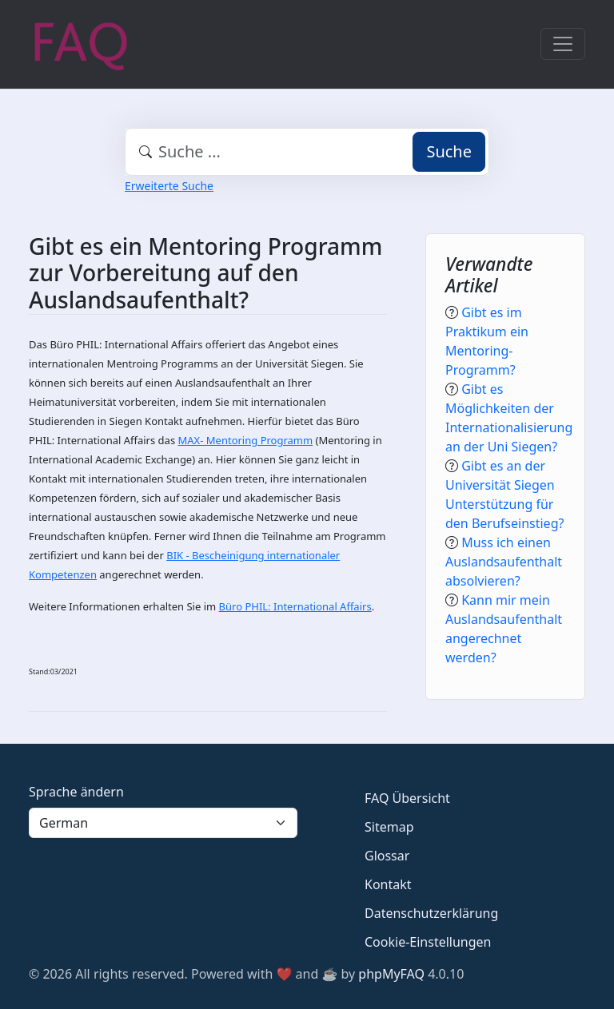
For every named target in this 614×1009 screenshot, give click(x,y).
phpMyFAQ (391, 974)
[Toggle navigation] (562, 44)
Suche (449, 151)
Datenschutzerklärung (431, 913)
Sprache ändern (76, 791)
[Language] (163, 823)
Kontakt (388, 884)
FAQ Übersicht (407, 798)
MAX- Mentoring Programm (245, 440)
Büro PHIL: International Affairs (295, 606)
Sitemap (389, 827)
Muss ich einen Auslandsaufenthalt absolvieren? (503, 562)
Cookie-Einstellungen (428, 942)
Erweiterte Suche (169, 185)
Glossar (387, 855)
